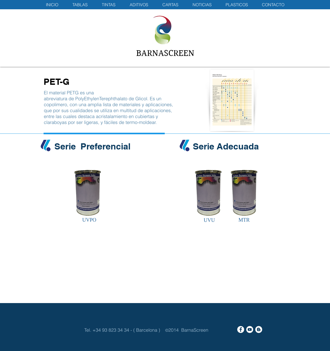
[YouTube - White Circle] (249, 329)
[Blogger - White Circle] (258, 329)
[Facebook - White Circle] (240, 329)
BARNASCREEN (165, 53)
